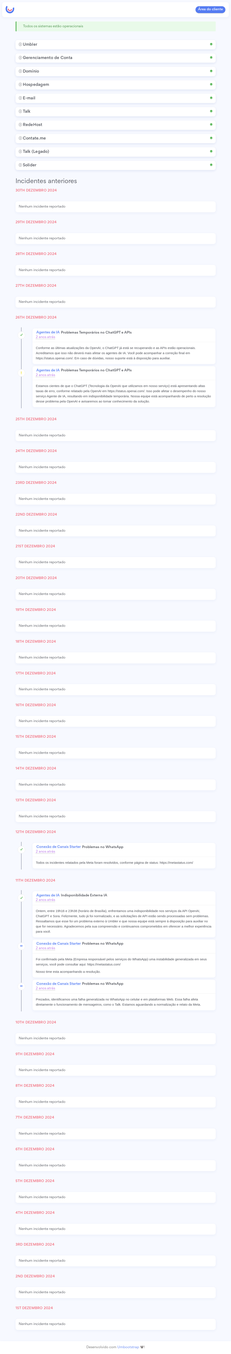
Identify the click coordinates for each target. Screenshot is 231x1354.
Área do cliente (210, 9)
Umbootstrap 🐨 (130, 1347)
